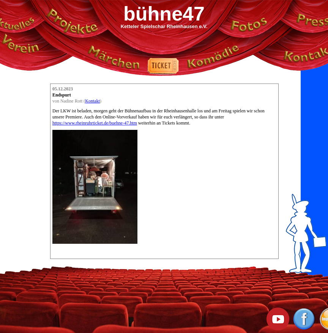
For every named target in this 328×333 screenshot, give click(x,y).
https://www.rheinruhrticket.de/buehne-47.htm (94, 123)
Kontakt (92, 101)
